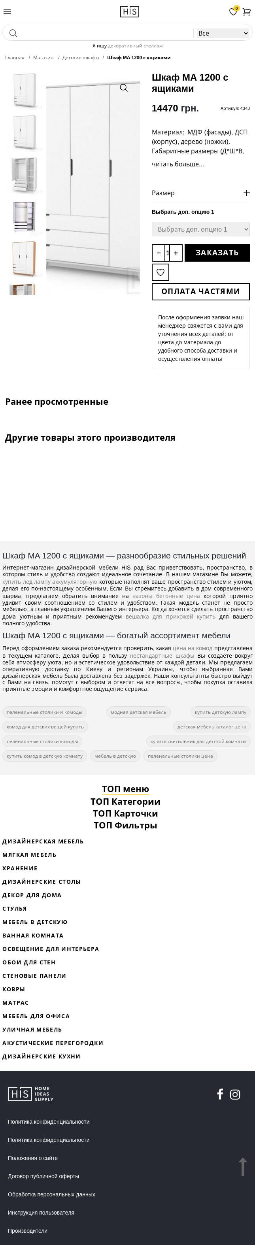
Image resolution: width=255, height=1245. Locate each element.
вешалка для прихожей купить (171, 616)
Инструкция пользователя (41, 1212)
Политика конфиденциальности (49, 1122)
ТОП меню (125, 788)
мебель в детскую (115, 756)
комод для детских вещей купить (45, 726)
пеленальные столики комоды (42, 741)
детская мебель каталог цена (212, 726)
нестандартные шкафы (162, 655)
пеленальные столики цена (180, 756)
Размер (163, 193)
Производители (27, 1231)
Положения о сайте (33, 1158)
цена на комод (192, 648)
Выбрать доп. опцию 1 (183, 212)
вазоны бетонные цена (166, 596)
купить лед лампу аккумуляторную (49, 581)
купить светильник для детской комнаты (198, 741)
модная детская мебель (138, 712)
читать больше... (178, 164)
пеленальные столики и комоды (44, 712)
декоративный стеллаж (135, 45)
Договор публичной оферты (43, 1176)
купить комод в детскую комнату (45, 756)
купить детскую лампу (220, 712)
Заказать (217, 252)
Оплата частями (200, 291)
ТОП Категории (126, 801)
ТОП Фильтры (125, 825)
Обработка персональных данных (51, 1194)
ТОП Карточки (125, 813)
